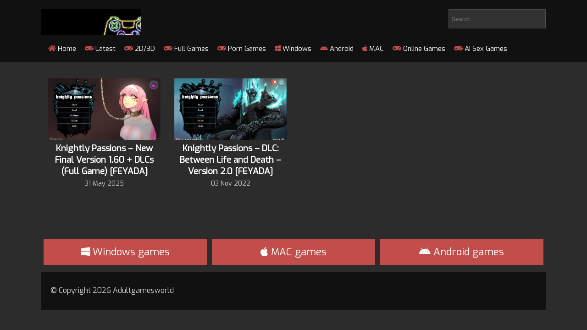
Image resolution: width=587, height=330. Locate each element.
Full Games (186, 48)
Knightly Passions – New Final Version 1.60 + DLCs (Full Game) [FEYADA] (104, 160)
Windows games (125, 251)
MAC (373, 48)
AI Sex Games (480, 48)
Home (62, 48)
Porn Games (241, 48)
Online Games (419, 48)
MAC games (293, 251)
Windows (293, 48)
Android (337, 48)
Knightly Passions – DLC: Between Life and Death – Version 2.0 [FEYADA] (230, 160)
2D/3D (139, 48)
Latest (100, 48)
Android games (461, 251)
